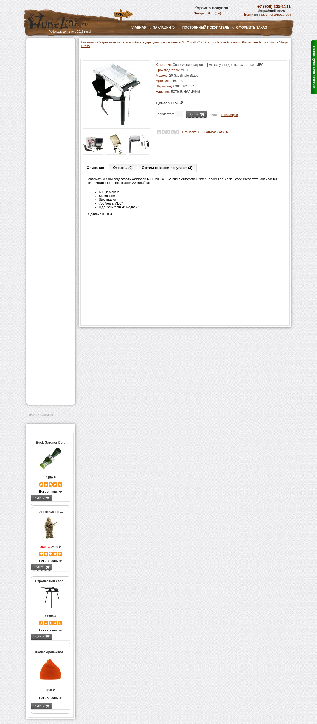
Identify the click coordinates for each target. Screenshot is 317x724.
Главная (138, 27)
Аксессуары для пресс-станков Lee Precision (52, 177)
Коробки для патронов (51, 264)
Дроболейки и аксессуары (45, 272)
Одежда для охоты (45, 324)
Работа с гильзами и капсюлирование (50, 215)
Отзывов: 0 (190, 132)
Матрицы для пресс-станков (50, 196)
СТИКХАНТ (43, 279)
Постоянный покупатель (205, 27)
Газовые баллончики (47, 45)
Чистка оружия (42, 354)
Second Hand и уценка (47, 396)
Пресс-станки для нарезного (48, 168)
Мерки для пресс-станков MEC (50, 145)
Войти (248, 14)
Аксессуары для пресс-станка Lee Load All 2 (52, 126)
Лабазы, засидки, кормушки (44, 94)
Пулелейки (43, 234)
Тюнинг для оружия (46, 348)
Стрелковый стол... (50, 581)
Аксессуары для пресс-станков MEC (50, 136)
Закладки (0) (164, 27)
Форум (121, 14)
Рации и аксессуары (46, 79)
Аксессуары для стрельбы (43, 332)
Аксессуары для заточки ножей (49, 380)
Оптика (36, 58)
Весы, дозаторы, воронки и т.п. (47, 257)
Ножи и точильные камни (50, 372)
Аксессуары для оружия (49, 341)
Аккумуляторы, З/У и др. (49, 293)
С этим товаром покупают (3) (167, 168)
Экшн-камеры (41, 306)
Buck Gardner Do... (50, 442)
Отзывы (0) (123, 168)
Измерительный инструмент (47, 247)
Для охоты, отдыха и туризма (46, 363)
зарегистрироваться (276, 14)
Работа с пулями (47, 223)
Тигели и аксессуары (50, 240)
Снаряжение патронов (48, 109)
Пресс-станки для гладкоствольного (48, 117)
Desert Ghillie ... (50, 512)
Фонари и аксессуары (47, 286)
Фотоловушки (41, 300)
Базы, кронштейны (45, 72)
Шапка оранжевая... (50, 652)
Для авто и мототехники (49, 389)
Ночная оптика (41, 65)
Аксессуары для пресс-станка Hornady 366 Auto (52, 156)
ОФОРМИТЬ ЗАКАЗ (251, 27)
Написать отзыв (216, 132)
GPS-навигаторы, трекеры (44, 315)
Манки (35, 85)
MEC (184, 70)
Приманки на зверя (45, 103)
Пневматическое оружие (49, 52)
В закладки (229, 115)
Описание (95, 168)
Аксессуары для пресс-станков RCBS (52, 187)
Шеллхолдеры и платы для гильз (52, 206)
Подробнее (61, 497)
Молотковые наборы (50, 228)
